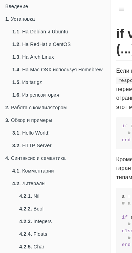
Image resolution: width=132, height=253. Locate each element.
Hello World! (31, 133)
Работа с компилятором (36, 107)
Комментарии (33, 171)
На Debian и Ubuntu (40, 31)
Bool (31, 209)
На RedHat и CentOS (41, 44)
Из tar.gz (27, 82)
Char (31, 246)
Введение (16, 6)
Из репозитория (35, 95)
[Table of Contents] (121, 9)
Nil (29, 196)
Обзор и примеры (28, 120)
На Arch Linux (33, 57)
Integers (35, 221)
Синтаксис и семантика (35, 158)
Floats (33, 234)
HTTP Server (32, 145)
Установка (20, 19)
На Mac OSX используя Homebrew (57, 69)
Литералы (29, 183)
